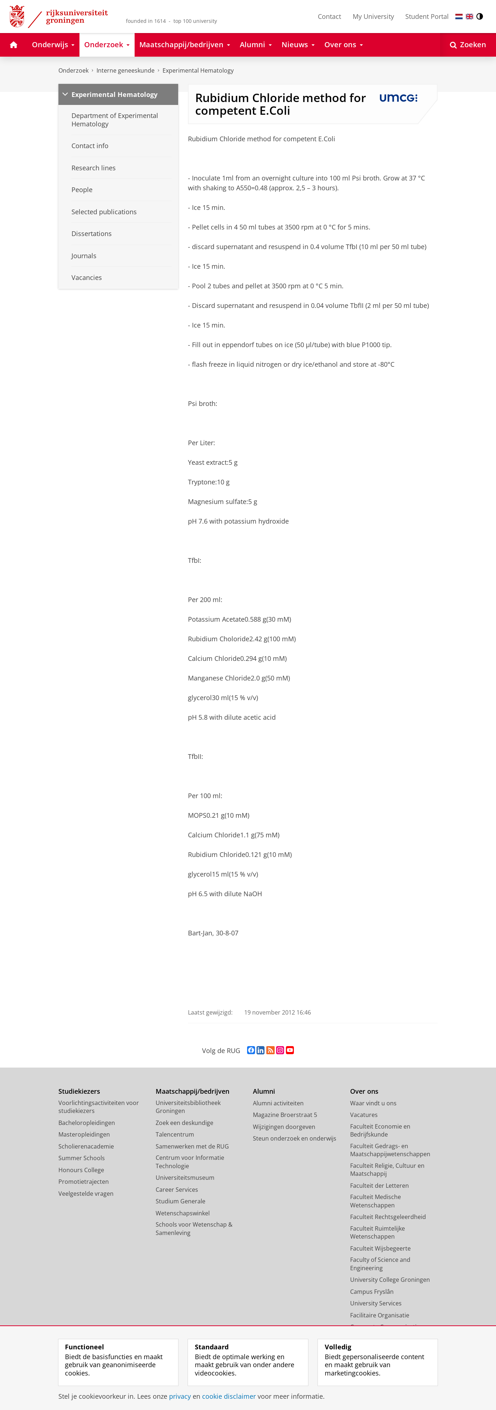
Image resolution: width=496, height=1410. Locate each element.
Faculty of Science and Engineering (380, 1264)
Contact (329, 16)
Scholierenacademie (86, 1146)
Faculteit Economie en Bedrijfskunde (380, 1130)
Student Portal (427, 16)
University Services (376, 1303)
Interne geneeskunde (126, 70)
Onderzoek (73, 70)
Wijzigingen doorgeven (284, 1127)
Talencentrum (175, 1134)
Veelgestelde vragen (86, 1194)
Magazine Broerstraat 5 (285, 1115)
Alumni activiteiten (278, 1103)
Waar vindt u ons (373, 1103)
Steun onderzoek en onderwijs (294, 1138)
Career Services (177, 1190)
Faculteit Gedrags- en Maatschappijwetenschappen (390, 1150)
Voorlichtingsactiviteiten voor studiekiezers (98, 1107)
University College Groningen (390, 1280)
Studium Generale (180, 1201)
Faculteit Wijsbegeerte (380, 1248)
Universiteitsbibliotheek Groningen (188, 1107)
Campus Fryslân (372, 1292)
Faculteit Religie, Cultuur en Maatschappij (387, 1170)
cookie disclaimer (229, 1396)
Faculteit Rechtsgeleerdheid (388, 1217)
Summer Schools (81, 1158)
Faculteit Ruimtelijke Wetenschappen (377, 1232)
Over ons (364, 1091)
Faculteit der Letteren (379, 1186)
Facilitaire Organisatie (379, 1315)
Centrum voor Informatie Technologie (190, 1162)
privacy (180, 1396)
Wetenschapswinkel (183, 1213)
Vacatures (364, 1115)
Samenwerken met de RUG (192, 1146)
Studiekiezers (79, 1091)
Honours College (81, 1170)
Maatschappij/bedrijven (192, 1091)
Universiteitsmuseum (185, 1178)
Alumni (264, 1091)
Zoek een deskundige (184, 1123)
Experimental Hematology (114, 94)
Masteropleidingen (84, 1134)
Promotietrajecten (83, 1182)
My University (373, 16)
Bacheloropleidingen (86, 1123)
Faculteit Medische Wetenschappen (375, 1201)
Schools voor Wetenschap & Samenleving (194, 1228)
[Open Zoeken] (468, 45)
